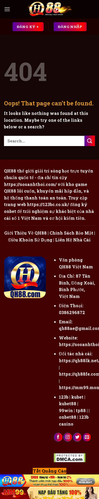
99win (66, 410)
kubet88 (67, 403)
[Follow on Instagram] (67, 437)
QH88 (10, 191)
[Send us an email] (86, 437)
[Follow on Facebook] (58, 437)
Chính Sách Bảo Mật (71, 233)
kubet (77, 397)
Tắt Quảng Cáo (49, 471)
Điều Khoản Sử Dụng (30, 239)
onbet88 (67, 417)
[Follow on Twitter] (77, 437)
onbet (10, 211)
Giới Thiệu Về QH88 (25, 233)
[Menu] (7, 9)
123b (63, 397)
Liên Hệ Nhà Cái (73, 239)
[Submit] (89, 141)
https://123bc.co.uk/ (48, 204)
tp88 (81, 410)
